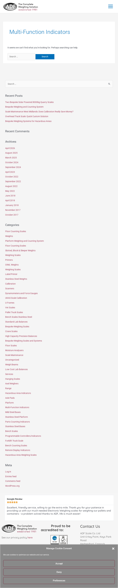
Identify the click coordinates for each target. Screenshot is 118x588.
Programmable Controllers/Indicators (23, 436)
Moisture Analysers (14, 350)
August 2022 (11, 186)
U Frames (9, 302)
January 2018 (12, 205)
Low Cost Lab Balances (16, 369)
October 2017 (11, 215)
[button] (113, 548)
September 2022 (13, 181)
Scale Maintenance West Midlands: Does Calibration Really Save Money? (39, 111)
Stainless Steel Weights (16, 279)
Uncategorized (12, 360)
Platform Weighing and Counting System (24, 241)
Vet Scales (10, 307)
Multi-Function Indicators (17, 407)
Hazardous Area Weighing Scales (21, 455)
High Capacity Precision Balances (21, 336)
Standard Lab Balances (16, 322)
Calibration (10, 283)
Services (9, 374)
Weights (9, 236)
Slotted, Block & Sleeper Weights (20, 250)
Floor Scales (11, 345)
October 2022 (11, 176)
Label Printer (11, 274)
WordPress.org (12, 486)
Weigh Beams (11, 364)
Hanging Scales (12, 379)
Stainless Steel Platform (16, 417)
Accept (59, 563)
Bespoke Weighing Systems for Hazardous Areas (28, 121)
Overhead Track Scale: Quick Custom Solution (26, 116)
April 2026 (10, 148)
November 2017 (12, 210)
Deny (59, 572)
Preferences (59, 580)
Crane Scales (11, 331)
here (30, 537)
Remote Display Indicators (17, 450)
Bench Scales (11, 431)
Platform (9, 402)
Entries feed (10, 476)
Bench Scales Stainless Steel (18, 317)
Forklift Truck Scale (14, 440)
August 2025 (11, 153)
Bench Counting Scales (16, 445)
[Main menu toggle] (110, 6)
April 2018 (10, 200)
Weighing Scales (13, 255)
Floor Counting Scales (15, 231)
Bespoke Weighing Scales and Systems (23, 341)
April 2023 (10, 172)
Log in (8, 471)
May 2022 (10, 191)
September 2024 (13, 167)
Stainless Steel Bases (15, 426)
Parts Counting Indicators (17, 421)
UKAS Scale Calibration (16, 298)
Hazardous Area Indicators (18, 393)
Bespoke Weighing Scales (17, 326)
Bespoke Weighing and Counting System (24, 107)
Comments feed (12, 481)
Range (8, 388)
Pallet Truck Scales (14, 312)
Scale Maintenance (14, 355)
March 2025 (11, 157)
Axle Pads (10, 398)
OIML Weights (12, 264)
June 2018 (10, 195)
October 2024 (11, 162)
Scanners (9, 288)
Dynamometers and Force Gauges (21, 293)
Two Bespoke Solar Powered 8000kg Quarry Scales (29, 102)
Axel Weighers (11, 383)
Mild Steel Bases (13, 412)
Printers (9, 260)
